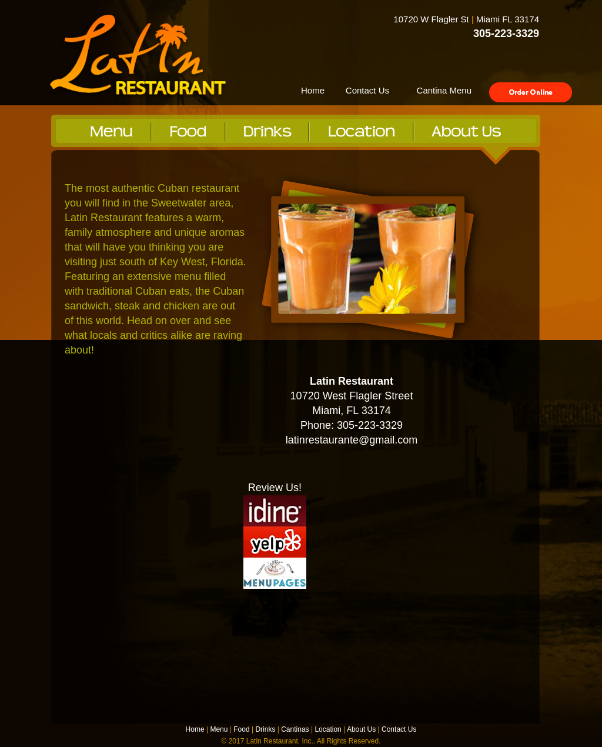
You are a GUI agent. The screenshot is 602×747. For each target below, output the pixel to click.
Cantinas (295, 729)
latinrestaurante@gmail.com (351, 440)
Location (328, 729)
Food (241, 729)
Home (313, 90)
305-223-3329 (506, 33)
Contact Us (367, 90)
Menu (219, 729)
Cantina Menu (444, 90)
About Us (361, 729)
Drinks (265, 729)
